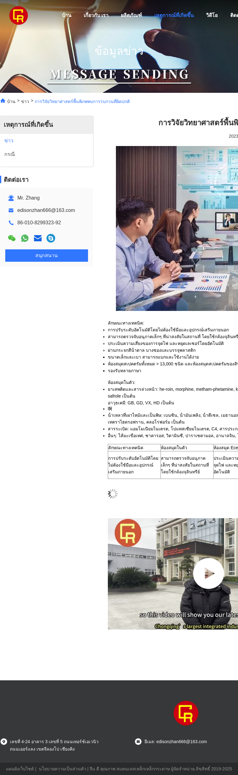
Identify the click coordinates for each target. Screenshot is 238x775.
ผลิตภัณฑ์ (131, 15)
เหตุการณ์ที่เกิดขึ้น (174, 15)
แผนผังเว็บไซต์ (20, 768)
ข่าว (25, 101)
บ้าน (66, 15)
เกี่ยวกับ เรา (96, 15)
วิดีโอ (212, 15)
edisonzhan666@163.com (46, 210)
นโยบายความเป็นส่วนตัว (62, 768)
